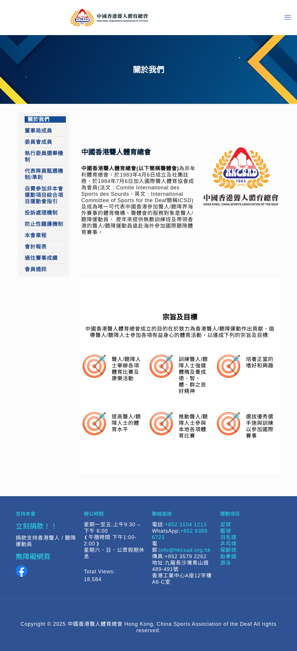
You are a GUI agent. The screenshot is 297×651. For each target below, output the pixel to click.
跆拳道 (228, 556)
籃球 (225, 531)
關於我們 (39, 119)
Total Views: (100, 571)
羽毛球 (228, 537)
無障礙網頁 (33, 556)
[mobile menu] (288, 17)
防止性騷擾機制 (44, 224)
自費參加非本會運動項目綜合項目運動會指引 (44, 195)
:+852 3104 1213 (185, 524)
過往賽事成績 (41, 258)
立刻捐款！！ (36, 526)
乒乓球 (228, 544)
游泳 (225, 563)
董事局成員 (38, 131)
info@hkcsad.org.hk (185, 550)
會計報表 (36, 247)
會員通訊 (36, 269)
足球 (225, 524)
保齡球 (228, 550)
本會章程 (36, 235)
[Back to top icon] (148, 610)
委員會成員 (38, 142)
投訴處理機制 (41, 213)
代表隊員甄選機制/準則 (44, 174)
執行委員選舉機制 (44, 156)
